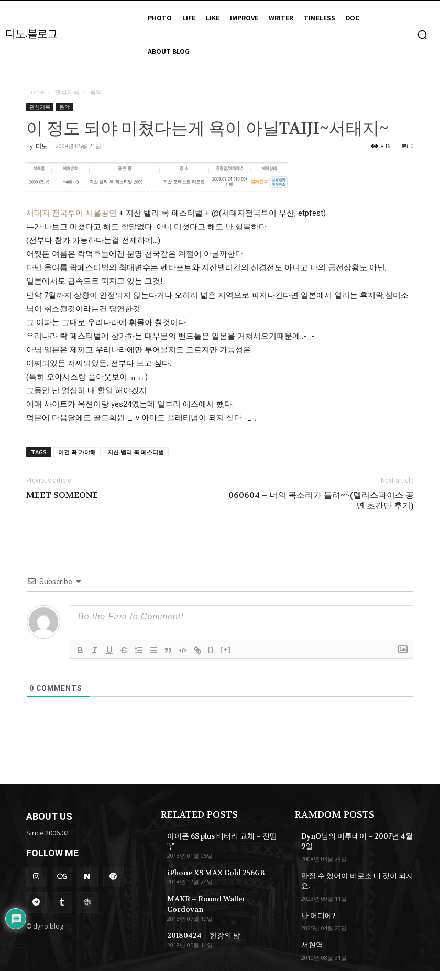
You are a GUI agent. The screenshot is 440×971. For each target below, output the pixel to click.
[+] (226, 649)
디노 (41, 146)
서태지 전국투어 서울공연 (72, 213)
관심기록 (67, 91)
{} (211, 649)
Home (35, 91)
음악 (64, 106)
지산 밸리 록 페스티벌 (135, 452)
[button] (422, 34)
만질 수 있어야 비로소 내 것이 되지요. (353, 863)
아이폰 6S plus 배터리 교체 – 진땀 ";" (219, 835)
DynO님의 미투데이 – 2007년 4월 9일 (356, 835)
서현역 (310, 920)
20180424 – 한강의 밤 (199, 910)
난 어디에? (316, 891)
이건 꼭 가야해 (77, 452)
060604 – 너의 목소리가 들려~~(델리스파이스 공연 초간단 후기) (321, 500)
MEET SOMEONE (62, 495)
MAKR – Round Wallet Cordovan (219, 885)
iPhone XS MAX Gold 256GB (212, 860)
